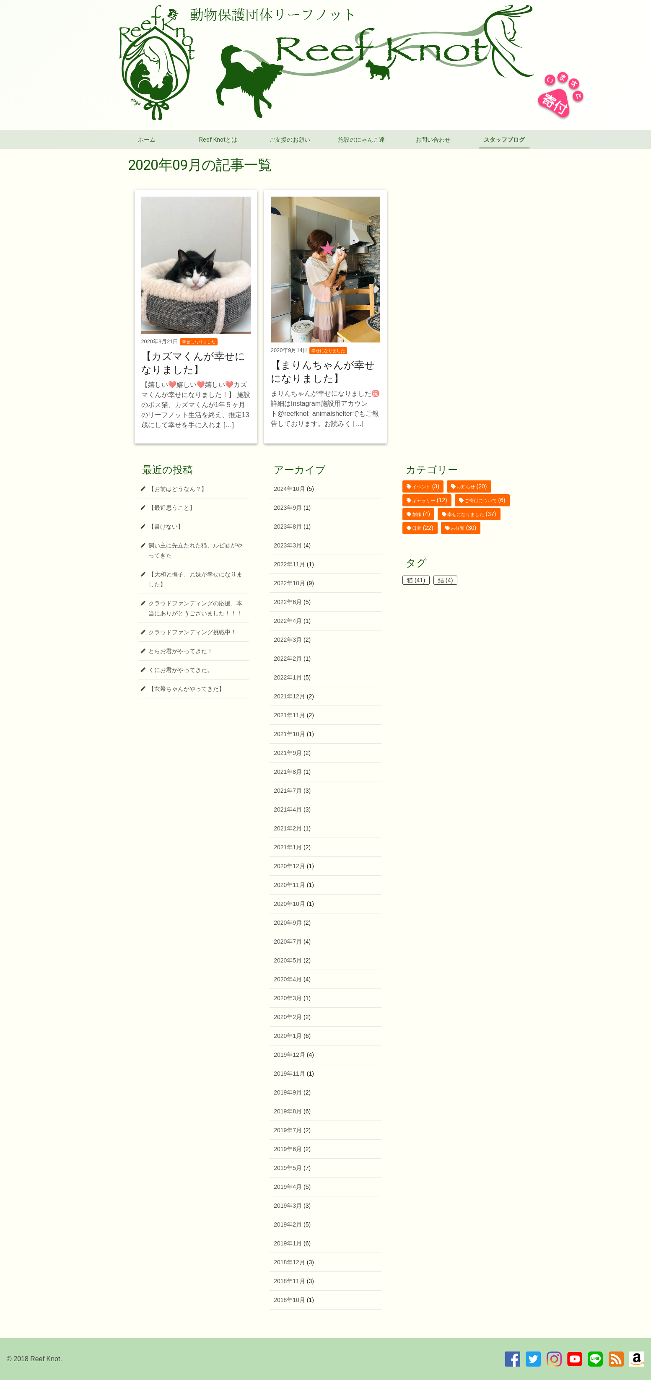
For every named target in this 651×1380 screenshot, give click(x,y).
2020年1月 (288, 1035)
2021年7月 (288, 790)
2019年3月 (288, 1205)
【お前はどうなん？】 (177, 488)
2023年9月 (288, 507)
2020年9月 (288, 922)
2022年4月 (288, 620)
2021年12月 (289, 696)
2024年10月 (289, 488)
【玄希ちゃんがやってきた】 (186, 688)
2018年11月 (289, 1281)
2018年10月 (289, 1300)
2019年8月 (288, 1111)
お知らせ (465, 486)
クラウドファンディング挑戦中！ (192, 632)
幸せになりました (465, 514)
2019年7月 (288, 1130)
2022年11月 (289, 564)
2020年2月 (288, 1017)
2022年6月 (288, 602)
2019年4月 (288, 1186)
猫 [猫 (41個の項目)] (416, 580)
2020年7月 (288, 941)
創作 (416, 514)
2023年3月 (288, 545)
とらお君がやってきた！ (180, 651)
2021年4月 (288, 809)
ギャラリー (423, 500)
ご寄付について (480, 500)
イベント (421, 486)
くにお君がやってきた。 (180, 670)
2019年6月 (288, 1149)
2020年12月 (289, 866)
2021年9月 (288, 753)
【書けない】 (166, 526)
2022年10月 (289, 583)
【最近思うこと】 (171, 507)
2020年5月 (288, 960)
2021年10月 (289, 734)
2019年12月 (289, 1054)
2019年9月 (288, 1092)
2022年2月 (288, 658)
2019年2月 (288, 1224)
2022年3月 (288, 639)
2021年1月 (288, 847)
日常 (416, 528)
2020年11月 (289, 885)
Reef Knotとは (218, 139)
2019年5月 (288, 1168)
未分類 (457, 528)
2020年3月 (288, 998)
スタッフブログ (504, 139)
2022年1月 (288, 677)
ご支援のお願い (289, 139)
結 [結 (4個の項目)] (445, 580)
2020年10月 (289, 903)
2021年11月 (289, 715)
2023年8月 (288, 526)
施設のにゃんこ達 (361, 139)
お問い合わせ (433, 139)
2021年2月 (288, 828)
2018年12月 (289, 1262)
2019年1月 (288, 1243)
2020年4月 (288, 979)
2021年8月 (288, 771)
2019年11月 (289, 1073)
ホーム (147, 139)
